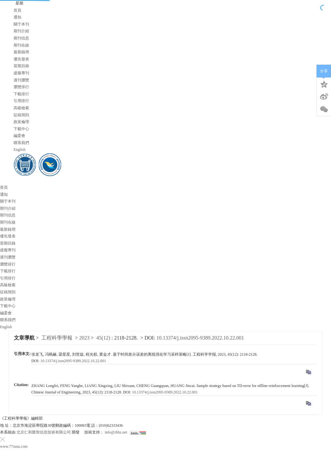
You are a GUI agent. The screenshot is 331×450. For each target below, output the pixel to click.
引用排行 (21, 101)
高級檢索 (21, 108)
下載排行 (21, 94)
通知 (17, 17)
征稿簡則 (21, 115)
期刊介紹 (21, 31)
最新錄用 (21, 52)
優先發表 (21, 59)
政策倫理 (21, 122)
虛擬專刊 (21, 73)
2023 (84, 337)
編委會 (19, 135)
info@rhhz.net (116, 432)
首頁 (17, 10)
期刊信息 (21, 38)
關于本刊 (21, 24)
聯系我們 (21, 143)
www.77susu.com (13, 446)
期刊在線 (21, 45)
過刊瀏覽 (21, 80)
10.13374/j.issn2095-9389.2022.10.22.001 (200, 337)
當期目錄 (21, 66)
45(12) (104, 337)
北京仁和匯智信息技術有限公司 (43, 432)
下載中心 (21, 129)
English (20, 149)
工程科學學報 (56, 337)
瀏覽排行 (21, 87)
